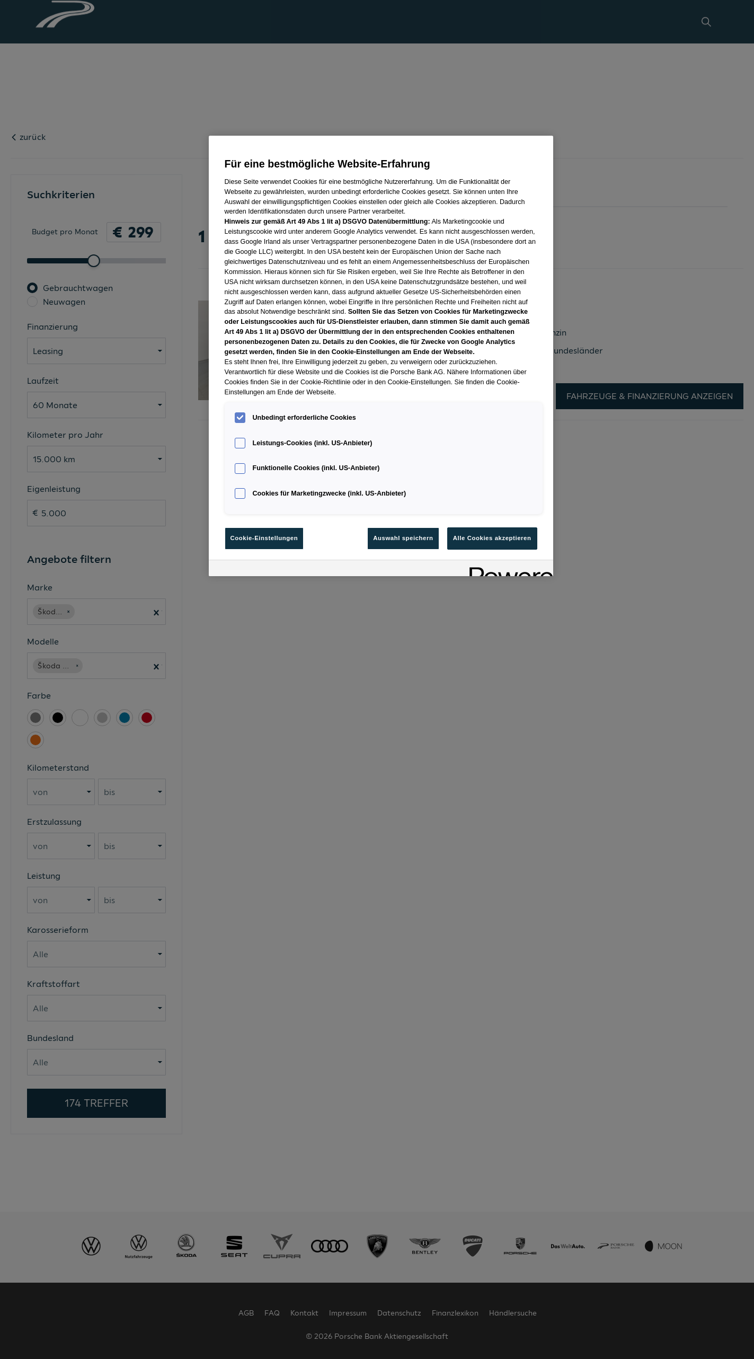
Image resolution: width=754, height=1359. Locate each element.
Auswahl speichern (403, 538)
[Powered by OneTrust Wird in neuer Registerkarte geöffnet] (507, 569)
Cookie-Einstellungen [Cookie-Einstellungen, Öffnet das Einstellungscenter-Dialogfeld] (264, 538)
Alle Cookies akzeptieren (492, 538)
